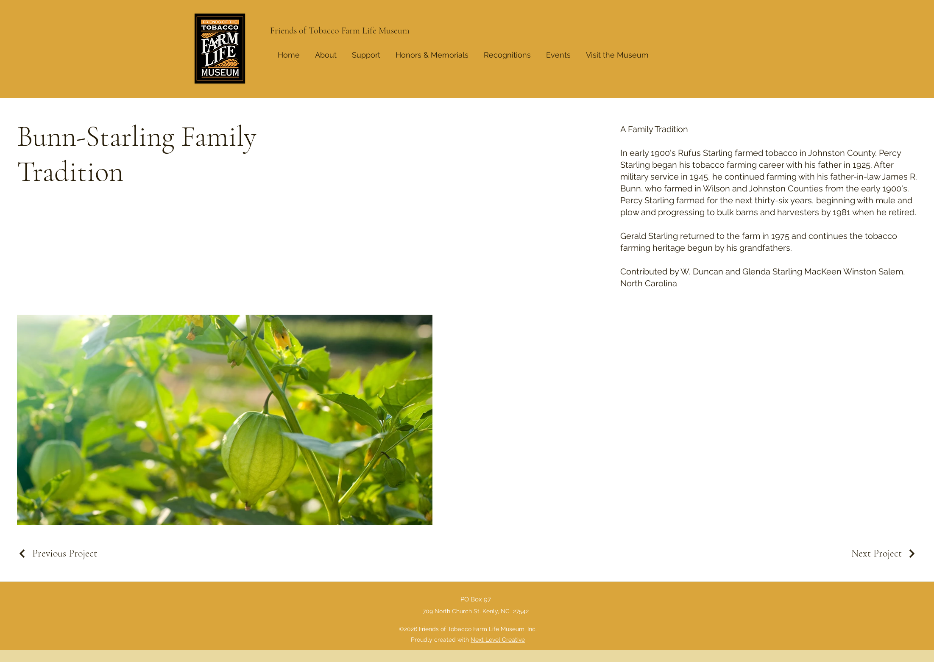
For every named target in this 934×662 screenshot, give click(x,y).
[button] (507, 51)
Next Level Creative (498, 639)
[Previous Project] (57, 553)
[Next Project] (884, 553)
